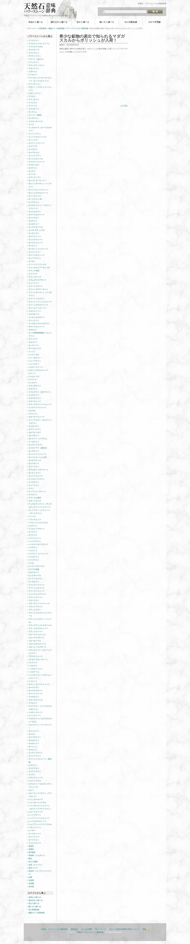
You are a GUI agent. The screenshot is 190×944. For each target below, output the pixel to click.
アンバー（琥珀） (35, 115)
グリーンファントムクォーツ (40, 302)
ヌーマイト (32, 532)
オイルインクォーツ (36, 162)
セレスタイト (33, 435)
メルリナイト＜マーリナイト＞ (40, 726)
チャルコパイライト (36, 479)
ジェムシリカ (33, 376)
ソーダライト (33, 442)
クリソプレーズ (34, 277)
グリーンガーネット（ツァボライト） (40, 294)
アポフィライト (34, 93)
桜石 (30, 858)
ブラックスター (34, 610)
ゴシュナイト (33, 320)
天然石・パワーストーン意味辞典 (41, 6)
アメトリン (32, 106)
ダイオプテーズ (34, 460)
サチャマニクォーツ (36, 327)
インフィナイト (34, 134)
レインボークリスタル (37, 803)
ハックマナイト (34, 541)
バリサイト (32, 547)
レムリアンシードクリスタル (40, 824)
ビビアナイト (33, 572)
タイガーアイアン (35, 445)
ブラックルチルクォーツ (38, 628)
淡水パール (32, 868)
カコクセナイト (34, 211)
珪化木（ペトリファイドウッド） (40, 872)
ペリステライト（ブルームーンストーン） (40, 676)
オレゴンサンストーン (37, 180)
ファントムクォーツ (36, 588)
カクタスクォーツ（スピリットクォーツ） (40, 206)
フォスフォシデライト (37, 594)
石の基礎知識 (130, 22)
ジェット (32, 373)
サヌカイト (32, 330)
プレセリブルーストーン (38, 659)
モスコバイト (33, 731)
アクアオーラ (33, 50)
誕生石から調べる (59, 22)
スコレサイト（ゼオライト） (40, 392)
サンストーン (33, 345)
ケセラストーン (34, 311)
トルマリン (32, 526)
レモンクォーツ (34, 827)
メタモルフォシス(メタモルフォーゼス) (40, 720)
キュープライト (34, 258)
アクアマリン (33, 53)
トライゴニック (34, 519)
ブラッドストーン (35, 631)
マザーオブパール (35, 700)
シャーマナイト (34, 361)
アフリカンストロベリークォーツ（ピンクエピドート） (40, 79)
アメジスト (32, 103)
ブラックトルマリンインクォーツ (40, 614)
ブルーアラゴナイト (36, 638)
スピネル (32, 411)
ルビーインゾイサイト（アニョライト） (40, 794)
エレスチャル (33, 152)
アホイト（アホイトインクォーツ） (40, 88)
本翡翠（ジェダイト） (37, 855)
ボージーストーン (35, 694)
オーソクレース (34, 196)
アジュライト (33, 62)
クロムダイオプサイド (37, 280)
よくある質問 (86, 929)
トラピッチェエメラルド (38, 523)
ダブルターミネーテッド (38, 470)
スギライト (32, 389)
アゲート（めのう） (36, 59)
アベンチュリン (34, 84)
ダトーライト (33, 467)
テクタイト (32, 495)
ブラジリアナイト (35, 607)
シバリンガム (33, 355)
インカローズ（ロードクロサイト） (40, 129)
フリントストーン (35, 597)
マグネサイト (33, 697)
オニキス (32, 171)
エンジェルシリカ (35, 159)
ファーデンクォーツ (36, 591)
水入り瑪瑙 (32, 862)
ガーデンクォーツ (35, 243)
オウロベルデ (33, 165)
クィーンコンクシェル (37, 264)
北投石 (31, 846)
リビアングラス (34, 781)
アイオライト (33, 40)
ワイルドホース (34, 843)
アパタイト (32, 75)
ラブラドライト (34, 771)
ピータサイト (33, 582)
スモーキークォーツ (36, 417)
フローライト (33, 600)
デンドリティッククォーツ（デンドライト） (39, 511)
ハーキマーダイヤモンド (38, 544)
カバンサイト (33, 218)
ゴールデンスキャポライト (39, 323)
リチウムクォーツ (35, 778)
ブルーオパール (34, 641)
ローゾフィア (33, 837)
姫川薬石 (32, 852)
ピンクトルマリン (35, 579)
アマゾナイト (33, 100)
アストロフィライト (36, 65)
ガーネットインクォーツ (38, 249)
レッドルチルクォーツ (37, 821)
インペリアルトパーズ (37, 137)
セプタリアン (33, 426)
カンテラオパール (35, 227)
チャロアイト (33, 482)
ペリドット (32, 681)
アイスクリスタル (35, 47)
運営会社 (74, 929)
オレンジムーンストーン (38, 190)
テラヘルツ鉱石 (34, 498)
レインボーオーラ (35, 799)
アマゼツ (32, 96)
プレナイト (32, 663)
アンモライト (33, 118)
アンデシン (32, 112)
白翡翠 (31, 880)
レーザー (32, 830)
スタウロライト (34, 398)
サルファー (32, 342)
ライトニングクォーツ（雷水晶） (40, 760)
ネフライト (32, 535)
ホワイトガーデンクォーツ (39, 684)
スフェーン (32, 414)
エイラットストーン (36, 143)
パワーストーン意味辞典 (36, 28)
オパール (32, 174)
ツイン (31, 488)
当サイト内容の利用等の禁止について (124, 929)
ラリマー (32, 775)
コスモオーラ (33, 314)
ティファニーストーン (37, 491)
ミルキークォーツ (35, 712)
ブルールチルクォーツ (37, 644)
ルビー (31, 790)
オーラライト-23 (35, 199)
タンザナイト (33, 451)
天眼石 (31, 849)
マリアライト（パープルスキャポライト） (40, 707)
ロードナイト (33, 840)
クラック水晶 (33, 271)
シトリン (32, 351)
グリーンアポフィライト (38, 289)
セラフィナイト (34, 429)
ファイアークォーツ (36, 585)
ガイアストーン (34, 236)
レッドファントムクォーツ (39, 818)
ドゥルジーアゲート (36, 529)
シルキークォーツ (35, 367)
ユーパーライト (34, 756)
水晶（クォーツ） (35, 865)
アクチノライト (34, 56)
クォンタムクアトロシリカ (39, 267)
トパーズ (32, 516)
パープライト (33, 560)
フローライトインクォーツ (39, 603)
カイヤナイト (33, 202)
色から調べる (83, 22)
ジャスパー (32, 379)
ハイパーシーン (34, 538)
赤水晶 (31, 886)
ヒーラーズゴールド (36, 566)
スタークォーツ (34, 401)
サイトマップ (100, 929)
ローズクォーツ (34, 834)
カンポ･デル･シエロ (36, 230)
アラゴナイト (33, 109)
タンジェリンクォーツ (37, 454)
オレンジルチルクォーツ (38, 193)
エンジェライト (34, 155)
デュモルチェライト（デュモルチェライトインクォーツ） (40, 505)
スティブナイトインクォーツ (40, 404)
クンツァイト (33, 283)
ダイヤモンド (33, 463)
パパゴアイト (33, 557)
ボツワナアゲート (35, 691)
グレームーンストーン (37, 308)
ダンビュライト (34, 473)
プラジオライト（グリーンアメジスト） (40, 651)
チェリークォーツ (35, 476)
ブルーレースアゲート (37, 647)
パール (31, 563)
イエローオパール (35, 121)
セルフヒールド (34, 432)
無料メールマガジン (154, 22)
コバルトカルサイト (36, 317)
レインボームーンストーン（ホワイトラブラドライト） (40, 807)
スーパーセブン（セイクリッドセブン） (40, 421)
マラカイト (32, 703)
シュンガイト (33, 364)
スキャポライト (34, 386)
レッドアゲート (34, 815)
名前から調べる (36, 22)
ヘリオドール (33, 672)
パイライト (32, 551)
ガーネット (32, 246)
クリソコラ (32, 274)
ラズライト (32, 765)
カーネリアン (33, 233)
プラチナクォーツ (35, 656)
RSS (146, 929)
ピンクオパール (34, 575)
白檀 (30, 877)
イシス (31, 124)
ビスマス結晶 (33, 569)
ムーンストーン (34, 715)
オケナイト (32, 168)
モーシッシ (32, 747)
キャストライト (34, 252)
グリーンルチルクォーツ (38, 305)
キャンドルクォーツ (36, 255)
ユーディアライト (35, 753)
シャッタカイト (34, 358)
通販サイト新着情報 (56, 28)
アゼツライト (33, 68)
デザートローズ (34, 501)
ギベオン (32, 261)
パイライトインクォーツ (39, 554)
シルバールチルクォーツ (38, 370)
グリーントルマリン (36, 299)
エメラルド (32, 149)
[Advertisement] (84, 81)
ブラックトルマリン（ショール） (40, 620)
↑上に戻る (124, 106)
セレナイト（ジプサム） (38, 439)
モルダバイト (33, 743)
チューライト (33, 485)
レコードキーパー (35, 812)
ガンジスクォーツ (35, 239)
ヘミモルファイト (35, 669)
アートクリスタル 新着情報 (77, 28)
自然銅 (31, 883)
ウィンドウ (32, 140)
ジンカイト (32, 383)
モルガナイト (33, 740)
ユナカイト (32, 750)
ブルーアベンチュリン (37, 635)
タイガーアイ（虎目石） (38, 448)
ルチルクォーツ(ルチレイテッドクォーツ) (40, 785)
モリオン (32, 734)
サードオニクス (34, 348)
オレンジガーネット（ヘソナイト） (40, 185)
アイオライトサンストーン (39, 44)
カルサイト (32, 221)
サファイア (32, 339)
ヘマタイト (32, 666)
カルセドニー (33, 224)
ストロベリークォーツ (37, 407)
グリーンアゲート (35, 286)
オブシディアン (34, 177)
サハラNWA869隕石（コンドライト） (40, 334)
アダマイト (32, 72)
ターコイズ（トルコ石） (38, 457)
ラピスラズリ (33, 768)
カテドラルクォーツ (36, 215)
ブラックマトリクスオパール (40, 625)
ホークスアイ (33, 687)
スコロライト (33, 395)
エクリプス (32, 146)
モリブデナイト (34, 737)
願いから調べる (107, 22)
